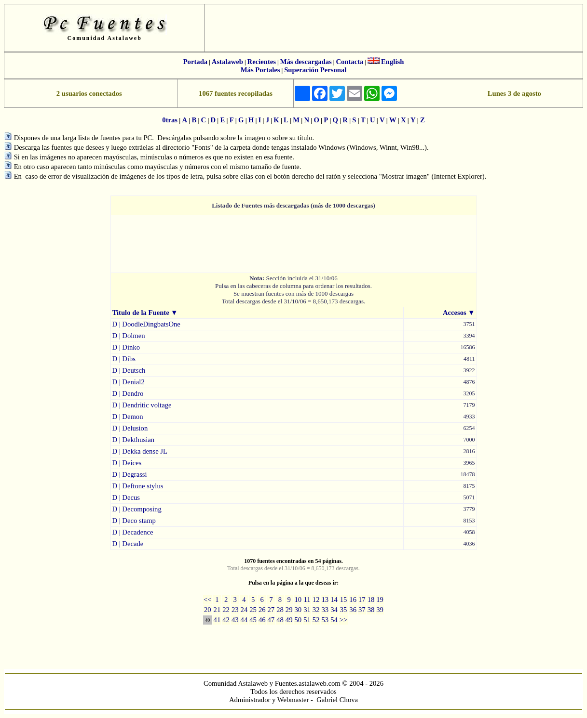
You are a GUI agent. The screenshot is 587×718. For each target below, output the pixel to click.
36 (352, 610)
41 (217, 620)
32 (316, 610)
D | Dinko (126, 347)
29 (289, 610)
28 (280, 610)
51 (307, 620)
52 (316, 620)
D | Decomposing (137, 509)
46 (262, 620)
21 (217, 610)
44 (244, 620)
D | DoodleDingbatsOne (146, 324)
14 (334, 599)
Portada (195, 61)
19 (379, 599)
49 (289, 620)
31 (307, 610)
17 (362, 599)
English (392, 61)
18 (371, 599)
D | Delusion (130, 428)
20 (207, 610)
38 (371, 610)
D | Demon (127, 416)
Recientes (261, 61)
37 (362, 610)
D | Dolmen (128, 335)
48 (280, 620)
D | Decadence (132, 532)
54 (334, 620)
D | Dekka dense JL (139, 451)
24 (244, 610)
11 (306, 599)
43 (235, 620)
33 (324, 610)
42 (226, 620)
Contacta (349, 61)
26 (262, 610)
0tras (169, 120)
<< (208, 599)
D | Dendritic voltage (142, 405)
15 (343, 599)
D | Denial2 (128, 382)
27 (271, 610)
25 (253, 610)
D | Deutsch (129, 370)
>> (344, 620)
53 (324, 620)
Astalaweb (227, 61)
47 (271, 620)
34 (334, 610)
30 (298, 610)
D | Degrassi (129, 474)
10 (298, 599)
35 (343, 610)
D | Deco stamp (134, 520)
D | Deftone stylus (138, 486)
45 (253, 620)
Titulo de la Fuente (140, 312)
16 (352, 599)
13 (324, 599)
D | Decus (126, 497)
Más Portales (260, 70)
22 (226, 610)
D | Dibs (124, 359)
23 (235, 610)
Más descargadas (306, 61)
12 (316, 599)
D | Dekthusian (133, 440)
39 (379, 610)
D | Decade (128, 544)
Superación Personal (315, 70)
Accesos (454, 312)
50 (298, 620)
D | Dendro (128, 393)
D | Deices (127, 463)
